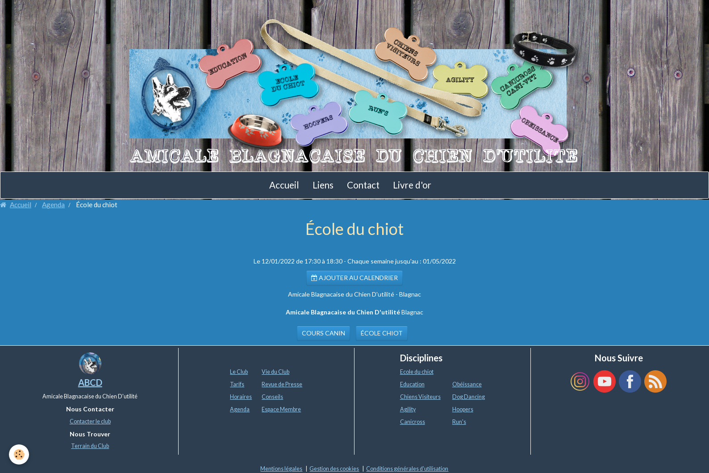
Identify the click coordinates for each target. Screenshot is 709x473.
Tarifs (237, 384)
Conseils (272, 396)
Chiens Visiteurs (420, 396)
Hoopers (462, 409)
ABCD (90, 382)
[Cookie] (19, 454)
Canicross (412, 422)
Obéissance (467, 384)
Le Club (239, 371)
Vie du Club (275, 371)
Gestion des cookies (334, 468)
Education (412, 384)
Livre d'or (412, 185)
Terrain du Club (90, 446)
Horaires (241, 396)
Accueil (284, 185)
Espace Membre (281, 409)
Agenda (53, 205)
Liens (323, 185)
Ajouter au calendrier (354, 277)
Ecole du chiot (417, 371)
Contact (363, 185)
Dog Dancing (468, 396)
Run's (459, 422)
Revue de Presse (282, 384)
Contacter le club (90, 421)
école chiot (382, 333)
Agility (408, 409)
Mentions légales (281, 468)
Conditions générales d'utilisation (407, 468)
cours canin (323, 333)
